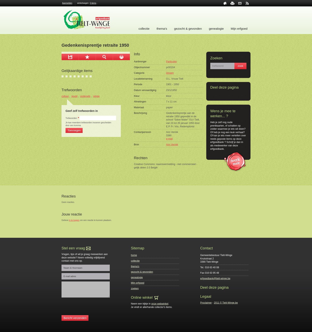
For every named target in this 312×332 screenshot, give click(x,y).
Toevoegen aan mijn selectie (87, 57)
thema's (162, 28)
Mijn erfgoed (239, 28)
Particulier (171, 61)
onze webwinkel (159, 303)
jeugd (75, 96)
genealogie (216, 28)
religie (96, 96)
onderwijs (85, 96)
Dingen (170, 73)
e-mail (169, 138)
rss (247, 3)
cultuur (65, 96)
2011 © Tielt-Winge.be (226, 302)
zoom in (104, 57)
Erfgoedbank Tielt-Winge (89, 20)
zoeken (135, 288)
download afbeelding (70, 57)
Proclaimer (206, 302)
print (232, 3)
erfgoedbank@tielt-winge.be (215, 278)
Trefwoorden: (72, 118)
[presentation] (92, 307)
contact (240, 3)
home (225, 3)
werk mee (234, 161)
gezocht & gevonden (188, 28)
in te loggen (74, 220)
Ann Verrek (172, 144)
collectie (144, 28)
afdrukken (121, 57)
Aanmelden (67, 3)
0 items (93, 3)
